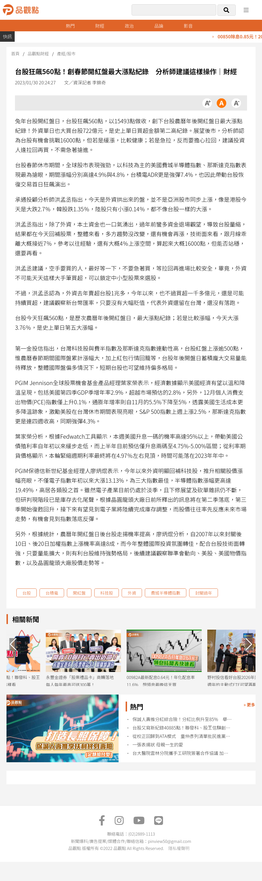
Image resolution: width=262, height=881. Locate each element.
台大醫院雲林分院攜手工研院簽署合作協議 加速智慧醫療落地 (182, 753)
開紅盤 (79, 593)
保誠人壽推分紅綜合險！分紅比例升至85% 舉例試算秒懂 (182, 719)
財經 (99, 25)
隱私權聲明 (178, 848)
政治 (129, 25)
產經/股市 (66, 53)
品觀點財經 (38, 53)
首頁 (15, 53)
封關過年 (203, 593)
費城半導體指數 (165, 593)
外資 (132, 593)
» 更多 (249, 705)
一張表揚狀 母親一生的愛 (157, 744)
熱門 (70, 25)
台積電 (51, 593)
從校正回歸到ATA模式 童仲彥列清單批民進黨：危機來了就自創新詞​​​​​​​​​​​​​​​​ (182, 736)
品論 (158, 25)
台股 (26, 593)
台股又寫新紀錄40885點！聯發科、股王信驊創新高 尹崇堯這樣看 (182, 728)
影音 (188, 25)
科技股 (106, 593)
